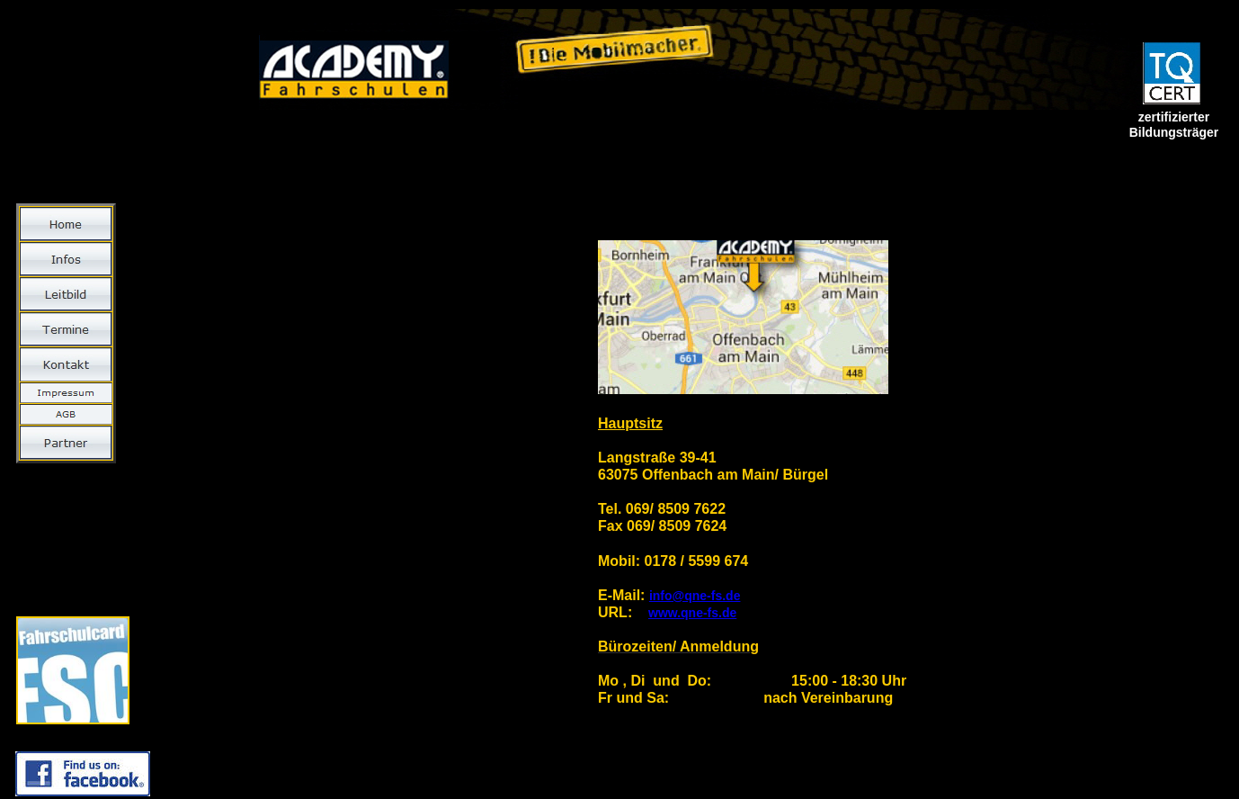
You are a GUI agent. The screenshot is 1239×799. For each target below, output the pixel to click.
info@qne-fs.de (695, 595)
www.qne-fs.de (692, 613)
